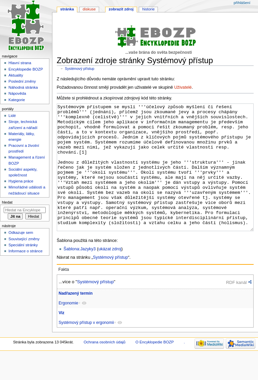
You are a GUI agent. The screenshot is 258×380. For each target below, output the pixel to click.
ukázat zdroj (109, 274)
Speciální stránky (23, 245)
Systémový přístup (79, 69)
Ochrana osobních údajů (104, 367)
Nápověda (17, 93)
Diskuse (89, 9)
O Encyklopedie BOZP (154, 367)
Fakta (63, 294)
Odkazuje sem (20, 232)
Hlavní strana (19, 63)
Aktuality (15, 75)
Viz (61, 338)
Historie (148, 9)
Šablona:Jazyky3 (79, 274)
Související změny (23, 239)
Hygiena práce (20, 181)
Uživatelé (182, 87)
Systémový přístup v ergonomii (86, 347)
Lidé (12, 116)
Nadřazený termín (75, 318)
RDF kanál (236, 307)
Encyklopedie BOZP (25, 69)
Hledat (7, 202)
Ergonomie (68, 328)
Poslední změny (22, 81)
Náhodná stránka (23, 87)
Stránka (67, 9)
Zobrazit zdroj (121, 9)
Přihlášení (241, 3)
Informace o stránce (25, 251)
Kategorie (16, 100)
